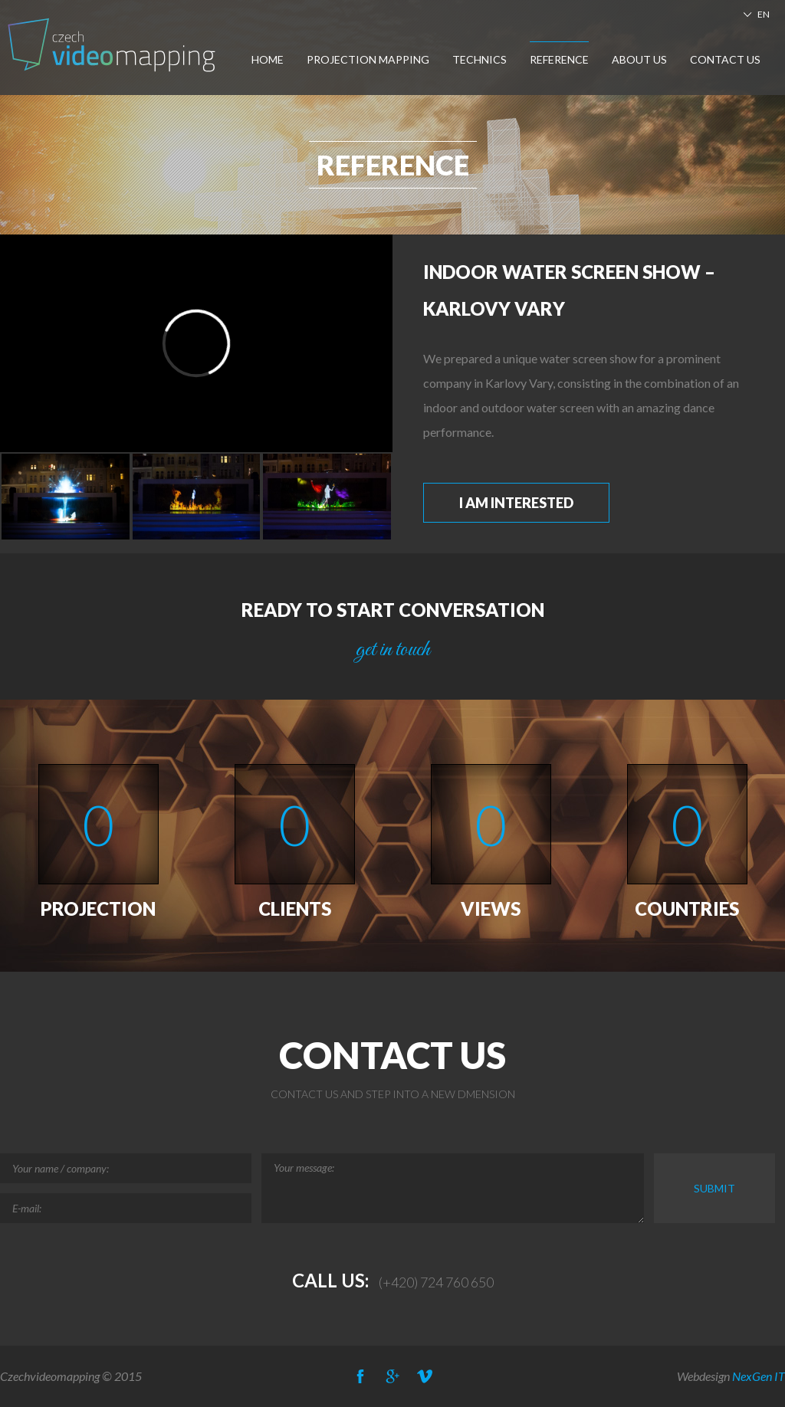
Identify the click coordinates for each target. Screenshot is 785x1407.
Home (267, 59)
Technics (479, 59)
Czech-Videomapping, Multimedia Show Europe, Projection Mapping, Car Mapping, (113, 45)
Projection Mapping (368, 59)
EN (763, 14)
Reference (559, 59)
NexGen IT (758, 1376)
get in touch (393, 649)
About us (639, 59)
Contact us (725, 59)
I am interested (516, 502)
